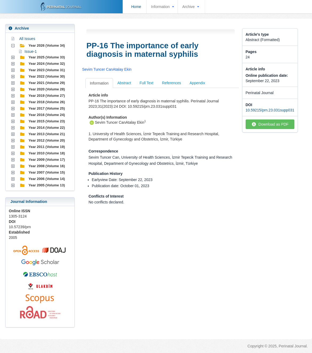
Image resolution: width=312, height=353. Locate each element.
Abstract (124, 83)
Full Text (146, 83)
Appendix (197, 83)
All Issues (27, 39)
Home (136, 7)
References (171, 83)
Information (163, 6)
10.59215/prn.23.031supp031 (270, 110)
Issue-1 (31, 51)
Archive (191, 6)
